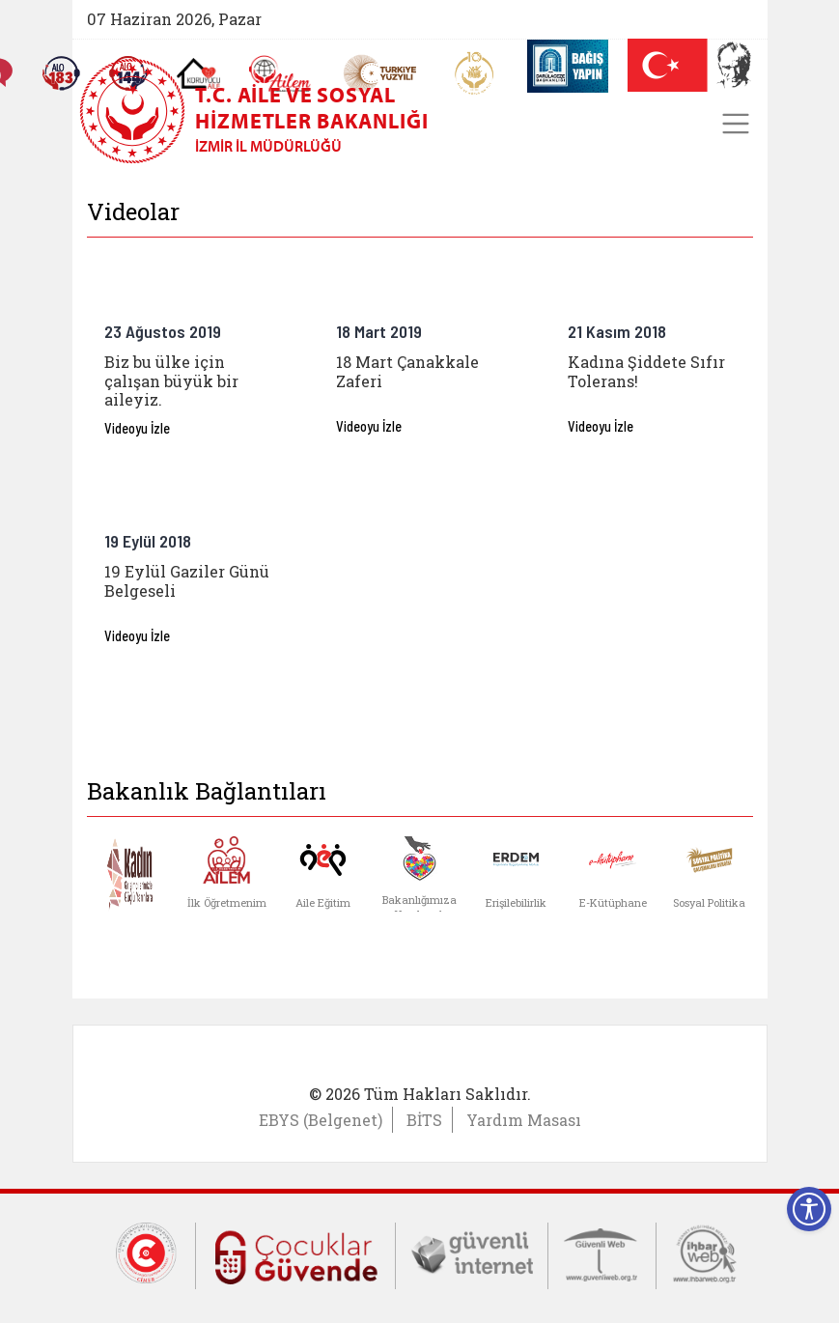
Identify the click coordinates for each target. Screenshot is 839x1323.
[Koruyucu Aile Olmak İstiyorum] (197, 73)
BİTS (424, 1120)
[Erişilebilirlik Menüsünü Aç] (809, 1209)
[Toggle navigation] (735, 123)
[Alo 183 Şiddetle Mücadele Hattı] (60, 73)
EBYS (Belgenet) (320, 1120)
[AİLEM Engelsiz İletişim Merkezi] (279, 73)
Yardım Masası (523, 1120)
